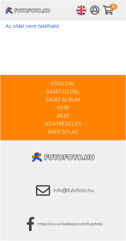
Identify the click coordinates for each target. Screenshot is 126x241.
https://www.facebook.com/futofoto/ (70, 224)
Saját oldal (63, 92)
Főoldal (63, 84)
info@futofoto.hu (73, 190)
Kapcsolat (63, 132)
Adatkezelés (63, 124)
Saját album (63, 100)
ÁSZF (63, 116)
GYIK (63, 108)
